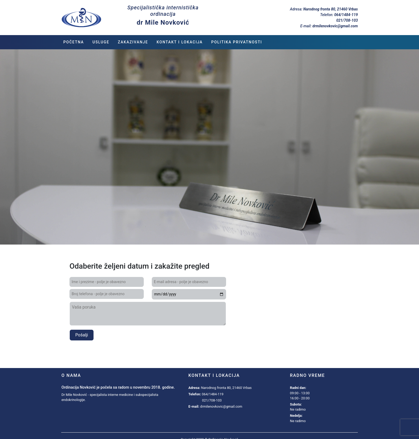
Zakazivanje (133, 42)
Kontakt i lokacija (180, 42)
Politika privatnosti (236, 42)
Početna (73, 42)
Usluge (100, 42)
